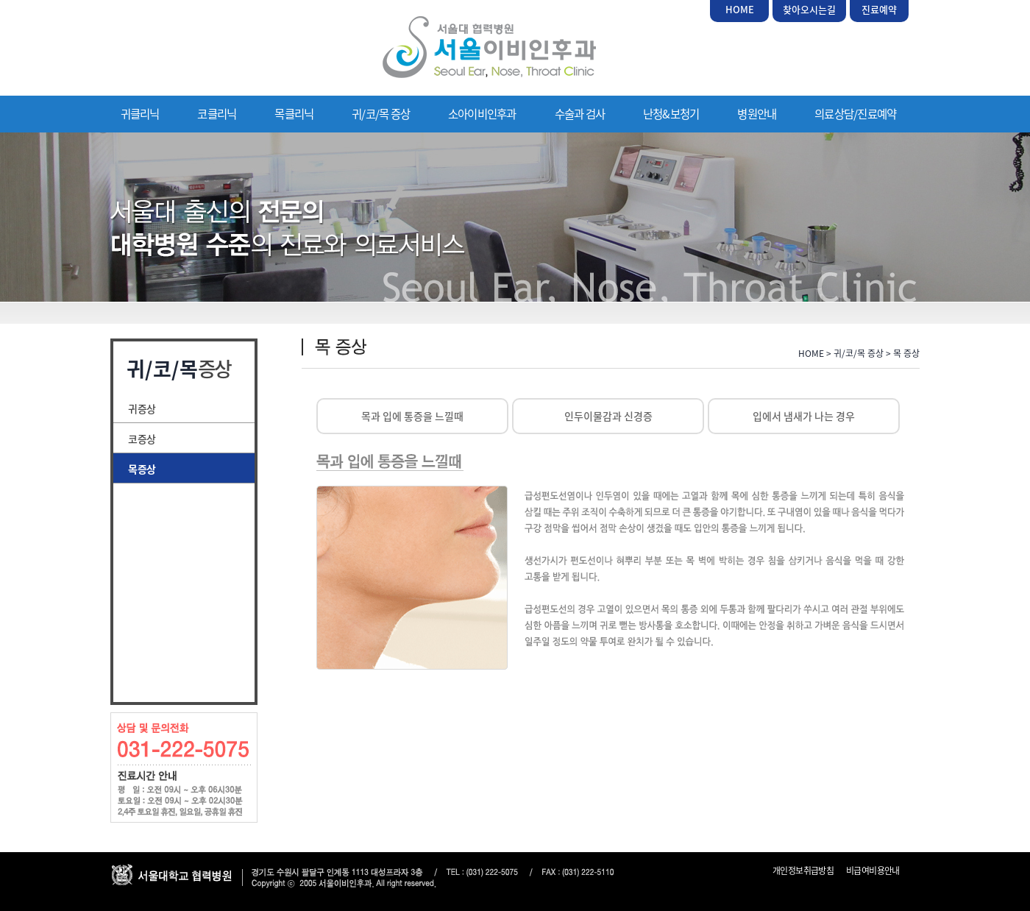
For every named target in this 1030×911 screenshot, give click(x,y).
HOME (739, 9)
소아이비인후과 (482, 113)
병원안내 (756, 113)
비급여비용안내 (873, 870)
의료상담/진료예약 (855, 113)
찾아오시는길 (809, 9)
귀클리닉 (140, 113)
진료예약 (879, 9)
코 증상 (141, 438)
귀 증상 (141, 408)
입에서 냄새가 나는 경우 (804, 415)
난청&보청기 (671, 113)
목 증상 (141, 468)
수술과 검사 (580, 113)
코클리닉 (216, 113)
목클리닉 (293, 113)
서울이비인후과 (489, 47)
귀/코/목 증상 (381, 113)
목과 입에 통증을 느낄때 (412, 415)
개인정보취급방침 (803, 870)
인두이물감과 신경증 (608, 415)
